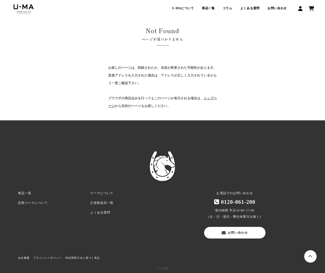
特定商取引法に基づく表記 (82, 257)
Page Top (310, 256)
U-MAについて (183, 8)
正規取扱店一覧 (101, 202)
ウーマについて (101, 193)
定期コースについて (33, 202)
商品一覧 (208, 8)
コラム (227, 8)
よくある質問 (250, 8)
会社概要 (23, 257)
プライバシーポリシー (47, 257)
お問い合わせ (277, 8)
